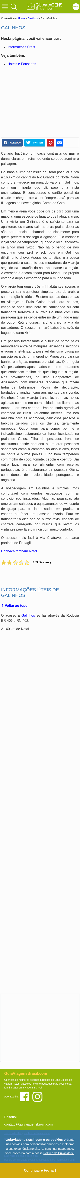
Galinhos (28, 615)
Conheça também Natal (19, 551)
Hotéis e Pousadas (21, 64)
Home (21, 18)
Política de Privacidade (58, 1153)
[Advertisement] (40, 102)
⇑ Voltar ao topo (14, 605)
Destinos (33, 18)
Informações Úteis (21, 47)
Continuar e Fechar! (40, 1170)
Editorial (10, 1117)
